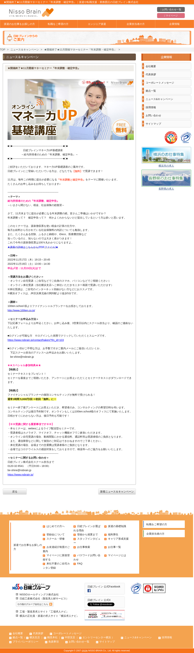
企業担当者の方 (136, 23)
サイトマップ (153, 123)
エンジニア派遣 (97, 23)
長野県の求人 (166, 188)
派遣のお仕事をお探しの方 (19, 23)
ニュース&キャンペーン (159, 99)
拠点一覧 (151, 90)
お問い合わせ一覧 (171, 9)
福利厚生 (113, 534)
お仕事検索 (83, 546)
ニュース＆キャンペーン (25, 49)
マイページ (171, 15)
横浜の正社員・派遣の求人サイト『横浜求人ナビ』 (49, 615)
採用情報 (151, 107)
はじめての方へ (56, 526)
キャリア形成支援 (118, 538)
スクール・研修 (56, 538)
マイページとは (117, 555)
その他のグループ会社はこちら (32, 604)
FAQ (79, 563)
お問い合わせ (153, 115)
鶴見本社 (52, 637)
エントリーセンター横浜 (97, 637)
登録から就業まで (87, 534)
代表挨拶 (151, 74)
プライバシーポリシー (25, 641)
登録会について (56, 534)
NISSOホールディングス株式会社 (39, 594)
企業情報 (174, 23)
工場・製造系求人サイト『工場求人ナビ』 (44, 611)
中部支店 (70, 637)
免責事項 (53, 641)
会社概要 (151, 66)
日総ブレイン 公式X (99, 600)
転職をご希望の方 (58, 23)
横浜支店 (35, 637)
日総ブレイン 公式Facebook (103, 586)
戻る (14, 491)
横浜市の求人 (166, 165)
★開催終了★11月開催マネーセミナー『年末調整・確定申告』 (80, 49)
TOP (2, 49)
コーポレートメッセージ (160, 82)
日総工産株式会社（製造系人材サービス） (44, 598)
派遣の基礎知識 (117, 526)
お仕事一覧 (114, 546)
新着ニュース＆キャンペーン (117, 491)
